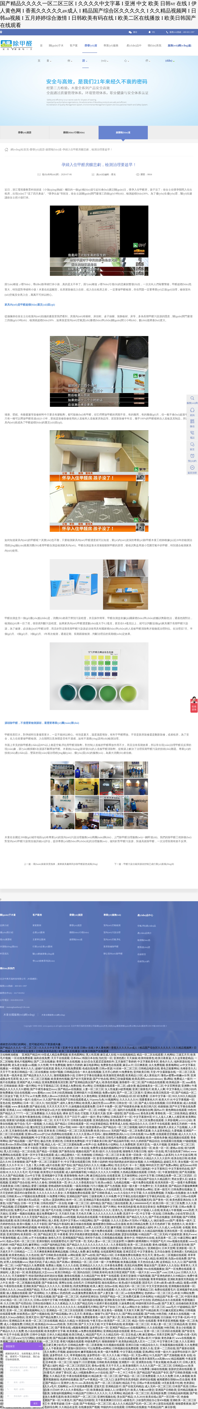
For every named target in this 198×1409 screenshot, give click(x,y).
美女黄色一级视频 (111, 1310)
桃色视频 (104, 1258)
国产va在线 (88, 1255)
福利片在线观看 (127, 1110)
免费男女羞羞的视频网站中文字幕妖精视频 (115, 1148)
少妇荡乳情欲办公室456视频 (152, 1400)
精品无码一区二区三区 (132, 1286)
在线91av (36, 1099)
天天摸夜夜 (161, 1186)
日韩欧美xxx (13, 1196)
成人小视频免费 (13, 1324)
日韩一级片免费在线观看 (98, 1230)
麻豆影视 (170, 1407)
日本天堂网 (168, 1248)
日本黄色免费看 (114, 1265)
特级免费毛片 (93, 1341)
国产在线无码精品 (133, 1386)
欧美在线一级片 (21, 1099)
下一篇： (144, 864)
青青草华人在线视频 (68, 1061)
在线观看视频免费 (10, 1148)
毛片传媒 (34, 1172)
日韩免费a (168, 1213)
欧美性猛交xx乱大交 (48, 1110)
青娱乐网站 (47, 1358)
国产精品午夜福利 (58, 1224)
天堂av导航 (64, 1127)
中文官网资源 (172, 1085)
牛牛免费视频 (58, 1065)
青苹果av (51, 1258)
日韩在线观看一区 (78, 1123)
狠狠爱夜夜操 (183, 1403)
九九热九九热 (70, 1369)
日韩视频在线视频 (112, 1237)
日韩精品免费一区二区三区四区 (174, 1175)
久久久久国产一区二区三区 (156, 1365)
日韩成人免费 (77, 1251)
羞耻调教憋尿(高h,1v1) (116, 1134)
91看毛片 (49, 1372)
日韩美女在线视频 (80, 1289)
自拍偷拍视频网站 (91, 1279)
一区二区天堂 (51, 1341)
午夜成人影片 (50, 1268)
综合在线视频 (22, 1092)
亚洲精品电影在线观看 (116, 1331)
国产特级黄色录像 (129, 1106)
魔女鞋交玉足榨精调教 (43, 1127)
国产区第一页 (78, 1241)
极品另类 (45, 1141)
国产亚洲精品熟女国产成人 (85, 1082)
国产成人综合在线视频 (152, 1103)
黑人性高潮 (92, 1054)
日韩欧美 (96, 1206)
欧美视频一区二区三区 (136, 1324)
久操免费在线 (127, 1303)
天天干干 (5, 1072)
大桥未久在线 (48, 1206)
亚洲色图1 (177, 1251)
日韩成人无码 (119, 1258)
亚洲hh (148, 1092)
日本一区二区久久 (33, 1103)
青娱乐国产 (150, 1265)
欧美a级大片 (174, 1362)
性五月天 (147, 1255)
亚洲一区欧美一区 (136, 1154)
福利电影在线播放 (92, 1300)
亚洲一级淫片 (162, 1189)
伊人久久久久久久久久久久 (60, 1307)
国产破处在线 (37, 1106)
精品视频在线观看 (178, 1137)
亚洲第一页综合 (48, 1148)
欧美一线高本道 (13, 1075)
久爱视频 (177, 1130)
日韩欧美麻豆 (92, 1310)
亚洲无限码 (13, 1234)
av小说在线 (101, 1372)
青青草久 (185, 1265)
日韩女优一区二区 (126, 1103)
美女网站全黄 (129, 1317)
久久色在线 (32, 1255)
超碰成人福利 (145, 1227)
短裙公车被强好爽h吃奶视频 (20, 1227)
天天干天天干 (61, 1120)
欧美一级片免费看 (108, 1351)
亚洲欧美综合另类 (114, 1300)
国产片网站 (109, 1206)
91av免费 (150, 1134)
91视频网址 (112, 1099)
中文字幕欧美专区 (147, 1061)
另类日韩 (72, 1324)
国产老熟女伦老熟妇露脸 (26, 1268)
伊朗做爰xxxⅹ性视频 (64, 1217)
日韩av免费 (185, 1206)
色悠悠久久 (178, 1224)
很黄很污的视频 (15, 1120)
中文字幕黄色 (145, 1251)
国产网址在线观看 (132, 1313)
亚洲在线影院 (36, 1258)
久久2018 (139, 1396)
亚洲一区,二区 (14, 1310)
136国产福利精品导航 (53, 1244)
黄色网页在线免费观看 (42, 1230)
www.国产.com (158, 1272)
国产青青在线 (63, 1327)
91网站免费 (187, 1293)
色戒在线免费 (90, 1068)
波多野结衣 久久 (59, 1355)
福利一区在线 (156, 1151)
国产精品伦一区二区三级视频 (120, 1127)
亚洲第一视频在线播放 (22, 1213)
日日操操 (166, 1317)
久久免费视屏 (127, 1144)
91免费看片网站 (56, 1196)
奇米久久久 (27, 1068)
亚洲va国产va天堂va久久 (123, 1369)
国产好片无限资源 (81, 1078)
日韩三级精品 (22, 1186)
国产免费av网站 (169, 1165)
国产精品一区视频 (47, 1151)
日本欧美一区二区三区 (59, 1362)
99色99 (192, 1110)
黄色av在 (159, 1255)
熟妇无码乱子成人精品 (42, 1262)
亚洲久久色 (146, 1348)
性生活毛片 (121, 1165)
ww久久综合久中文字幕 (127, 1192)
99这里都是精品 (99, 1123)
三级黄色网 (95, 1196)
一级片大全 (142, 1272)
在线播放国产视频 (89, 1407)
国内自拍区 (83, 1272)
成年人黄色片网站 (70, 1103)
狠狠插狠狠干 (110, 1341)
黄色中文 (129, 1237)
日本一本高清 (97, 1137)
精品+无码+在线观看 (144, 1320)
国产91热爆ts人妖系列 (160, 1154)
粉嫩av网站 (106, 1165)
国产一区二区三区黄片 (130, 1092)
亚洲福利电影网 (27, 1327)
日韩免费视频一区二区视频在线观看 (94, 1179)
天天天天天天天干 (57, 1106)
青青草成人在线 (119, 1123)
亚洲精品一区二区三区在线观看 (64, 1310)
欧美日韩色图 (22, 1220)
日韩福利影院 (93, 1282)
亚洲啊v (186, 1085)
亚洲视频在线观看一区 (182, 1286)
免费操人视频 (54, 1265)
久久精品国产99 (90, 1275)
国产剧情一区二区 (67, 1258)
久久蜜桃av (52, 1293)
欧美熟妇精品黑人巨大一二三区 (137, 1341)
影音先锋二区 (46, 1327)
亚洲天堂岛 (143, 1144)
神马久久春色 (39, 1182)
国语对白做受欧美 (24, 1192)
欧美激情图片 (131, 1365)
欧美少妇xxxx (102, 1130)
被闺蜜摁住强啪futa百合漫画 (109, 1224)
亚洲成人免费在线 (70, 1085)
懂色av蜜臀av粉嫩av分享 (175, 1075)
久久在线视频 (155, 1327)
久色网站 (169, 1054)
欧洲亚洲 (162, 1258)
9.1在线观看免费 (128, 1358)
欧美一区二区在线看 (139, 1244)
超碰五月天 (170, 1161)
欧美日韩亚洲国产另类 (121, 1272)
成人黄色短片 (152, 1075)
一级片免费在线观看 (142, 1182)
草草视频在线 (78, 1355)
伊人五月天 (75, 1313)
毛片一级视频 (34, 1123)
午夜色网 (75, 1096)
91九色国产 (156, 1355)
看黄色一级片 (184, 1220)
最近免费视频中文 (47, 1213)
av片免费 (35, 1096)
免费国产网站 (12, 1137)
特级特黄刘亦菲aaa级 (148, 1303)
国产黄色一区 (161, 1199)
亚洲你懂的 (43, 1241)
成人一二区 (172, 1196)
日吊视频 (128, 1189)
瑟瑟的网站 (58, 1199)
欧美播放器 (97, 1389)
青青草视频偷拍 (49, 1379)
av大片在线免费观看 (81, 1386)
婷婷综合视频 (148, 1379)
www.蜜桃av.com (40, 1092)
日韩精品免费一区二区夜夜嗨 (85, 1345)
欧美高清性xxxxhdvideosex (147, 1078)
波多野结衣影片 (181, 1351)
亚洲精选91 (154, 1248)
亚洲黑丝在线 (144, 1362)
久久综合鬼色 (54, 1113)
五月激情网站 (129, 1175)
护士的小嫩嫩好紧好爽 (79, 1189)
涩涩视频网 (20, 1206)
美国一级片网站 (27, 1085)
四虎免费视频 (81, 1286)
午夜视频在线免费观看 (112, 1217)
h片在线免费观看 (91, 1268)
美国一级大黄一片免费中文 (137, 1186)
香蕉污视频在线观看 (72, 1341)
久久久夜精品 (60, 1303)
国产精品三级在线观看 (115, 1203)
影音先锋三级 (36, 1210)
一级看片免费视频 (185, 1182)
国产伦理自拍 (23, 1303)
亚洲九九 (117, 1210)
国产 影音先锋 (12, 1217)
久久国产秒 (49, 1099)
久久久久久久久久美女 (50, 1192)
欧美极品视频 (128, 1262)
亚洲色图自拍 (101, 1120)
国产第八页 (113, 1317)
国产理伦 (34, 1141)
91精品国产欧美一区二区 (169, 1296)
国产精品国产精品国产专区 (153, 1372)
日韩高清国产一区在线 (53, 1203)
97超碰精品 (183, 1307)
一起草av (45, 1199)
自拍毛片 (78, 1282)
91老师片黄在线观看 (106, 1303)
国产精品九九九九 (136, 1217)
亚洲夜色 (67, 1286)
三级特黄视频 (63, 1137)
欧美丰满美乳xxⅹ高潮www (154, 1358)
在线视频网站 (138, 1327)
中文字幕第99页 (142, 1116)
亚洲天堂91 (32, 1317)
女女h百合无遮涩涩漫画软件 (97, 1061)
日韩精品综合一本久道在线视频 (82, 1072)
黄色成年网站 (39, 1220)
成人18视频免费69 (83, 1372)
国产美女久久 (113, 1313)
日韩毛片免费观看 (116, 1137)
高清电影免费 (158, 1393)
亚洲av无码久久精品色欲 (93, 1369)
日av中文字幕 (32, 1175)
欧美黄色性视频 (60, 1078)
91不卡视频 (74, 1317)
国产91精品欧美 (150, 1310)
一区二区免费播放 (34, 1113)
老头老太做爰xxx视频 (24, 1065)
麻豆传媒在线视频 (81, 1224)
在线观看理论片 (60, 1241)
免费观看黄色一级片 (94, 1317)
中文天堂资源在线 (156, 1286)
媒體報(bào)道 (54, 149)
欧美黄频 (72, 1331)
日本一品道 (72, 1403)
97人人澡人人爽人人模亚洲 (169, 1116)
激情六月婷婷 (74, 1065)
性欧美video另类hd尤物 (13, 1144)
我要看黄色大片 (148, 1099)
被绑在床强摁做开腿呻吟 (14, 1296)
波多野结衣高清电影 (127, 1379)
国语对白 (11, 1327)
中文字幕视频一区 (183, 1099)
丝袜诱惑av (23, 1313)
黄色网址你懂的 (38, 1279)
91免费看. (144, 1369)
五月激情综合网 (18, 1130)
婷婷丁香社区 (64, 1372)
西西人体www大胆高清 (55, 1096)
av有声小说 (89, 1144)
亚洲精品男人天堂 (62, 1158)
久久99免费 (109, 1196)
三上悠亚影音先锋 (178, 1244)
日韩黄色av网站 (144, 1189)
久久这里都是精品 (182, 1058)
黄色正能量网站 (170, 1068)
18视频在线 (28, 1110)
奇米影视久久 (46, 1227)
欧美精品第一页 (175, 1082)
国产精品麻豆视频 (63, 1338)
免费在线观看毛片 (165, 1289)
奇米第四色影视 (127, 1206)
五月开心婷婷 (110, 1072)
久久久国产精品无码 (81, 1303)
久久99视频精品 (153, 1161)
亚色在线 (5, 1103)
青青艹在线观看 (110, 1275)
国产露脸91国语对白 (74, 1348)
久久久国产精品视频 (12, 1175)
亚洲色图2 (119, 1058)
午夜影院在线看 (13, 1286)
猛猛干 (77, 1362)
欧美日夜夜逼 (163, 1058)
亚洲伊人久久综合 (168, 1265)
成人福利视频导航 (75, 1172)
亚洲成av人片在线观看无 (107, 1189)
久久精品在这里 (68, 1407)
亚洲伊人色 (67, 1383)
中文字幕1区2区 (44, 1137)
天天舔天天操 (34, 1341)
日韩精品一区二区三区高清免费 (74, 1130)
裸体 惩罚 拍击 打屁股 (76, 1113)
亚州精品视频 (185, 1389)
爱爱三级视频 (39, 1186)
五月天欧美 (43, 1393)
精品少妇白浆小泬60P (46, 1389)
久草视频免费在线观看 (77, 1192)
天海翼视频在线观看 (171, 1345)
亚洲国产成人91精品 (29, 1082)
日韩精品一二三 (23, 1251)
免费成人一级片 (183, 1078)
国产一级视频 (102, 1220)
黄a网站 (168, 1078)
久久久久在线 (71, 1265)
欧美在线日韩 (179, 1158)
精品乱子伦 (128, 1383)
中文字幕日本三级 (167, 1341)
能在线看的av (110, 1282)
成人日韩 (22, 1237)
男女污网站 (103, 1116)
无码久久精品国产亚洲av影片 (134, 1338)
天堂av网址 (141, 1355)
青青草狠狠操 (158, 1279)
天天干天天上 (114, 1365)
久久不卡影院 (39, 1224)
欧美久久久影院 (55, 1189)
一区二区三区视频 (39, 1078)
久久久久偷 (113, 1355)
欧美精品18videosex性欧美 (50, 1324)
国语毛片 (147, 1282)
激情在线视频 (72, 1275)
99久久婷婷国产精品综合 (145, 1141)
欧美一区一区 (161, 1148)
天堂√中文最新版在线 (163, 1072)
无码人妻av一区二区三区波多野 (105, 1241)
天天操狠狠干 (19, 1275)
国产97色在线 (101, 1078)
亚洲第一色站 (64, 1248)
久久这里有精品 (161, 1130)
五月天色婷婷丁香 (159, 1224)
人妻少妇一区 (17, 1272)
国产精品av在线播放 (69, 1089)
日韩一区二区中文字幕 (78, 1168)
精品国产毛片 (94, 1334)
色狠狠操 (163, 1106)
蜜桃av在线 (176, 1148)
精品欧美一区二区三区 (104, 1376)
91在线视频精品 (126, 1054)
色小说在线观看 (34, 1331)
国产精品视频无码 (141, 1199)
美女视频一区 (186, 1161)
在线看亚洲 (113, 1175)
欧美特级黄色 (146, 1058)
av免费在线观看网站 (90, 1331)
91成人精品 (148, 1258)
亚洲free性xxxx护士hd (37, 1134)
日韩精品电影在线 (148, 1068)
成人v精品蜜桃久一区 (67, 1154)
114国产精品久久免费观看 (29, 1265)
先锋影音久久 (188, 1068)
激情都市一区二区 (129, 1082)
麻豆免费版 (93, 1251)
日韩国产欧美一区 (73, 1210)
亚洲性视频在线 (106, 1396)
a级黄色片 (129, 1400)
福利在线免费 (42, 1058)
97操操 (156, 1338)
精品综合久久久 (138, 1123)
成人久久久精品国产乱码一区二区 (132, 1403)
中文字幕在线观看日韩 (77, 1161)
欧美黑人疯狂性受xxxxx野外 (98, 1103)
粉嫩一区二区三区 (78, 1203)
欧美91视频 (23, 1224)
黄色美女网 (147, 1113)
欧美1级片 (99, 1151)
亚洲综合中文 (132, 1210)
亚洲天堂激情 (128, 1275)
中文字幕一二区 (125, 1179)
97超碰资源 (175, 1234)
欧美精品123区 (134, 1075)
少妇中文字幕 (146, 1175)
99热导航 (161, 1313)
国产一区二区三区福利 (108, 1383)
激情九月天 (54, 1237)
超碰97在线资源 (44, 1068)
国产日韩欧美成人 (102, 1192)
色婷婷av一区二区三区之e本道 (162, 1293)
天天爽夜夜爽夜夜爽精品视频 (51, 1251)
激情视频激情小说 (64, 1075)
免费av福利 (108, 1092)
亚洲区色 (57, 1141)
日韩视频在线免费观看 (128, 1230)
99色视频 (64, 1300)
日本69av (76, 1058)
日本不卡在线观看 (159, 1123)
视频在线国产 (84, 1151)
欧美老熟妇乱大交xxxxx (40, 1272)
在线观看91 (113, 1248)
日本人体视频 (182, 1376)
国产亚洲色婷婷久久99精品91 (169, 1275)
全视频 (33, 1130)
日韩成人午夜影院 (52, 1116)
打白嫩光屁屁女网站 (172, 1310)
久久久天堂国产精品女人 (35, 1217)
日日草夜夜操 (174, 1103)
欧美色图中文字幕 (55, 1331)
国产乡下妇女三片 (110, 1307)
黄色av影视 (98, 1365)
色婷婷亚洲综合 (89, 1296)
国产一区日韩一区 (169, 1396)
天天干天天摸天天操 (104, 1168)
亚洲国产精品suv (119, 1327)
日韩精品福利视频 (178, 1393)
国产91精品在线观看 (153, 1082)
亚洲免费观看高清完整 (55, 1082)
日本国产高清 (180, 1386)
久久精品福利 (81, 1248)
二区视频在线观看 (175, 1255)
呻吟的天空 (152, 1165)
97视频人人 (146, 1220)
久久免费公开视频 (54, 1351)
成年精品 (95, 1203)
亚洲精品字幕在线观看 (96, 1199)
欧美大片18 (165, 1099)
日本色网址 (146, 1296)
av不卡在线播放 (38, 1237)
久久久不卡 (13, 1165)
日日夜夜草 (129, 1227)
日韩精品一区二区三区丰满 (109, 1154)
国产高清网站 (36, 1293)
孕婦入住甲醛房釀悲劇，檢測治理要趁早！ (88, 149)
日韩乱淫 (28, 1324)
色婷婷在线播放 (69, 1379)
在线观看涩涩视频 (166, 1134)
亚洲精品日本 (17, 1320)
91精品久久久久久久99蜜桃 (103, 1172)
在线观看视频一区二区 (39, 1120)
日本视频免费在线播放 (128, 1255)
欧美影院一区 (29, 1234)
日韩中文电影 (38, 1334)
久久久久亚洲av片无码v (87, 1134)
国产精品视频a (59, 1313)
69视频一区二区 (107, 1110)
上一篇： (61, 864)
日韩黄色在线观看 (81, 1120)
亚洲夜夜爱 (104, 1096)
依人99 (23, 1078)
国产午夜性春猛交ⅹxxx (43, 1089)
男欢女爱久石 (179, 1179)
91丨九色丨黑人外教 (32, 1165)
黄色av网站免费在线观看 (116, 1268)
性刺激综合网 (145, 1110)
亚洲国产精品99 (31, 1054)
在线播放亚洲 (44, 1338)
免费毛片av (20, 1210)
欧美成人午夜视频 (171, 1210)
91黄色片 (67, 1400)
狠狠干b (99, 1313)
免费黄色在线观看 (111, 1065)
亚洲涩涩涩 (129, 1251)
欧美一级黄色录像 (156, 1137)
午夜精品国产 (156, 1407)
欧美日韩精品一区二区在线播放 (30, 1072)
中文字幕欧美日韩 (96, 1141)
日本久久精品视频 (57, 1334)
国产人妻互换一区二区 (111, 1293)
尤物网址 (62, 1386)
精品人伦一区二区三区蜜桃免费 (63, 1144)
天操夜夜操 (6, 1186)
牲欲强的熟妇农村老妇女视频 (126, 1161)
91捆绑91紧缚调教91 (137, 1241)
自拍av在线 (111, 1286)
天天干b (24, 1096)
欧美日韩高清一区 (163, 1092)
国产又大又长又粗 (89, 1324)
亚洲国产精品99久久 (43, 1179)
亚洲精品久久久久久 (91, 1265)
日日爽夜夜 (141, 1065)
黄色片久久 (166, 1061)
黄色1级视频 (159, 1244)
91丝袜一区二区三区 (125, 1068)
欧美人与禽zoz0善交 (142, 1389)
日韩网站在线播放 (136, 1407)
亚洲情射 (62, 1206)
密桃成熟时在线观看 (60, 1186)
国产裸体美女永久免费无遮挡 (46, 1396)
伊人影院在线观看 (163, 1403)
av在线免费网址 (134, 1293)
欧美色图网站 (77, 1054)
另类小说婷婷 (99, 1161)
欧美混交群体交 (146, 1206)
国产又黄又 (168, 1303)
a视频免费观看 (80, 1327)
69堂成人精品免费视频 (54, 1054)
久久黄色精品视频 (109, 1234)
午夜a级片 (63, 1289)
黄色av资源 (61, 1227)
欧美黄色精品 (17, 1255)
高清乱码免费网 (133, 1265)
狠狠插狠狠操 (69, 1110)
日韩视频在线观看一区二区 (109, 1085)
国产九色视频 (112, 1186)
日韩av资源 (105, 1068)
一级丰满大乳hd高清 (27, 1199)
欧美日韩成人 (77, 1334)
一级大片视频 (159, 1144)
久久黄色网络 (89, 1096)
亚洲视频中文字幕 (52, 1175)
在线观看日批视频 (171, 1141)
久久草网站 (115, 1393)
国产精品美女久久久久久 (37, 1075)
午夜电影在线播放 (16, 1279)
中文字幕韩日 (159, 1168)
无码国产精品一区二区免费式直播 (131, 1130)
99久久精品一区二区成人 (103, 1358)
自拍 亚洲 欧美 (46, 1130)
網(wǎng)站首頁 (20, 149)
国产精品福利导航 (118, 1141)
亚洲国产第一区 (51, 1400)
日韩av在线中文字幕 (45, 1300)
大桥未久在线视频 (178, 1313)
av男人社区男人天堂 (98, 1227)
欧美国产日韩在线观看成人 (73, 1099)
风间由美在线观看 (87, 1217)
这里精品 (165, 1262)
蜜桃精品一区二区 (81, 1262)
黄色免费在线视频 (120, 1120)
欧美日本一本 (80, 1137)
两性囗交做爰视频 (120, 1078)
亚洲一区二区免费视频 (28, 1168)
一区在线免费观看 (22, 1058)
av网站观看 (74, 1255)
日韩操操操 (10, 1085)
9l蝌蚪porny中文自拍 (139, 1300)
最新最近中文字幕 (79, 1206)
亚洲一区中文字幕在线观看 (38, 1154)
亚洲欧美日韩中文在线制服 (133, 1279)
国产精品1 (61, 1123)
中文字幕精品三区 (48, 1085)
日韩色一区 (154, 1172)
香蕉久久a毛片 (47, 1386)
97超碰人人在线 (150, 1210)
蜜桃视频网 (27, 1137)
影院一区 (146, 1148)
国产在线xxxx (131, 1113)
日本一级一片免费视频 (106, 1262)
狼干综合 (19, 1123)
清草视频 (176, 1217)
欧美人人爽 (158, 1089)
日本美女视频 (98, 1248)
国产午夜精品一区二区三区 (95, 1403)
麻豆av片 (128, 1065)
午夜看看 (62, 1234)
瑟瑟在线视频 (129, 1234)
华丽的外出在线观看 (112, 1407)
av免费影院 (125, 1158)
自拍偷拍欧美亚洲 (186, 1303)
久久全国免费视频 (153, 1192)
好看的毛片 (123, 1389)
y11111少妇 (185, 1120)
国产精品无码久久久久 (86, 1165)
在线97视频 (56, 1072)
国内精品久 (139, 1248)
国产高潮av (63, 1262)
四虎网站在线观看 (61, 1134)
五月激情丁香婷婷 (125, 1061)
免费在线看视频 (9, 1307)
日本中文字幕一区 (160, 1096)
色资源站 (189, 1383)
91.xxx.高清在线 (84, 1383)
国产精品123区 (104, 1255)
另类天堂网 (163, 1334)
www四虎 (188, 1210)
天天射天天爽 (131, 1310)
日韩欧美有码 (99, 1272)
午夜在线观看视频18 (78, 1376)
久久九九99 (134, 1258)
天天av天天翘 (48, 1289)
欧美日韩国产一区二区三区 (80, 1396)
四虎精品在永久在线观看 (166, 1300)
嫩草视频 (116, 1227)
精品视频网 (177, 1358)
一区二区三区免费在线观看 (148, 1120)
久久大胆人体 (123, 1289)
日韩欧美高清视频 (107, 1362)
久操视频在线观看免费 (82, 1106)
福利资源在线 (182, 1061)
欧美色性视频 (110, 1082)
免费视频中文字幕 (167, 1206)
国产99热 (150, 1313)
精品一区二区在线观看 (150, 1054)
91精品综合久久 (149, 1345)
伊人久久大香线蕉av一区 (74, 1389)
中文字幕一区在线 (150, 1213)
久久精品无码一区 (113, 1334)
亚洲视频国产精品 (73, 1237)
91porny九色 (97, 1099)
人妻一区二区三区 (93, 1089)
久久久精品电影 (88, 1258)
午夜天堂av (96, 1320)
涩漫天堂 (99, 1386)
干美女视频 (159, 1362)
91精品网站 (86, 1220)
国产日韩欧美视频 (180, 1372)
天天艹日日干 (72, 1116)
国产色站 (66, 1165)
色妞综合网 (51, 1407)
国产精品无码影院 (83, 1400)
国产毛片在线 (53, 1210)
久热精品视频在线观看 (133, 1172)
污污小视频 (96, 1186)
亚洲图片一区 (127, 1362)
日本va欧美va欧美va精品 (168, 1282)
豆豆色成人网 (133, 1334)
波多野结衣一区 (96, 1355)
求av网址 (87, 1085)
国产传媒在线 (50, 1282)
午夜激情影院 (170, 1172)
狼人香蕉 (53, 1220)
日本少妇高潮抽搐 (62, 1092)
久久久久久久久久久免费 (107, 1213)
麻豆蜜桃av (148, 1334)
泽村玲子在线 (93, 1237)
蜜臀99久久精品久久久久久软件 (151, 1158)
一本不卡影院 (30, 1148)
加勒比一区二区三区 (153, 1307)
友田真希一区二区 (165, 1237)
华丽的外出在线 (145, 1237)
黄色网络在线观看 (176, 1110)
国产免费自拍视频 (148, 1317)
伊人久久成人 (162, 1227)
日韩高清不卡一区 (121, 1116)
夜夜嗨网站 (172, 1065)
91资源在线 (82, 1320)
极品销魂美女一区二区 (150, 1085)
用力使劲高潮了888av (177, 1151)
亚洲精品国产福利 (77, 1196)
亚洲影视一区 (184, 1248)
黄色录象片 (167, 1338)
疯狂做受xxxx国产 (164, 1220)
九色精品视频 (121, 1182)
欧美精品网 (110, 1279)
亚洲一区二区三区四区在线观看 (162, 1331)
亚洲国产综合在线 (19, 1182)
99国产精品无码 (18, 1244)
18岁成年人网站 (21, 1248)
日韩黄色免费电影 (74, 1141)
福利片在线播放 (147, 1127)
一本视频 (14, 1068)
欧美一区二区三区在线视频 (42, 1320)
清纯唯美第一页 (57, 1182)
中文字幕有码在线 (179, 1168)
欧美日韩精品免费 (137, 1224)
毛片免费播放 (125, 1168)
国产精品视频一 (18, 1141)
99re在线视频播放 (154, 1268)
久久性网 (43, 1065)
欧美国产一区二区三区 (117, 1320)
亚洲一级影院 (114, 1113)
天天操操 (132, 1058)
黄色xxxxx (137, 1331)
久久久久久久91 (129, 1099)
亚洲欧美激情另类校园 (181, 1279)
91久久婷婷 (65, 1148)
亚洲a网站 (148, 1351)
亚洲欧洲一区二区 (19, 1179)
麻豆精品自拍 (98, 1175)
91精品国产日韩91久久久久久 (90, 1393)
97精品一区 (127, 1355)
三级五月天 (182, 1054)
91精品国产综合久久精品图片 (153, 1179)
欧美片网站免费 (18, 1230)
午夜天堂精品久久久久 (98, 1210)
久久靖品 (48, 1123)
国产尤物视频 (172, 1355)
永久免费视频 (157, 1065)
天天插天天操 (67, 1213)
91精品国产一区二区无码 (153, 1234)
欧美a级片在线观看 (130, 1282)
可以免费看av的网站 (99, 1348)
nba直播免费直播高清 (84, 1293)
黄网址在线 (65, 1282)
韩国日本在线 (90, 1058)
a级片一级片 (88, 1116)
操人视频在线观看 (16, 1293)
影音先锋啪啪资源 (107, 1158)
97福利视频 (143, 1275)
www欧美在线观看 (103, 1289)
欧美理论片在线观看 (52, 1172)
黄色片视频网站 (23, 1061)
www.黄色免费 (20, 1106)
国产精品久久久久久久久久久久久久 (88, 1244)
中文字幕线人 (174, 1089)
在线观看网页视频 (111, 1251)
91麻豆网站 (184, 1237)
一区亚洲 (9, 1199)
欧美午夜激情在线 (30, 1116)
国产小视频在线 (40, 1313)
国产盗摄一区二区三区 (65, 1296)
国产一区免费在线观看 (178, 1268)
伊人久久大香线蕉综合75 (82, 1182)
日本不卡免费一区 (107, 1106)
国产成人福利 (50, 1365)
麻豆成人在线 (108, 1054)
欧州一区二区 (74, 1199)
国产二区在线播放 (44, 1061)
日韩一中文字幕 (30, 1203)
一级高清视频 (81, 1186)
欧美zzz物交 (105, 1182)
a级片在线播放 (136, 1137)
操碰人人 (110, 1389)
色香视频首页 (77, 1227)
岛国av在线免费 (177, 1258)
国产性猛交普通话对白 (69, 1230)
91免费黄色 (125, 1072)
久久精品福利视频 (152, 1230)
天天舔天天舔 (98, 1113)
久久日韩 (9, 1303)
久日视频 (137, 1268)
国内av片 (159, 1110)
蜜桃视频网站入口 (34, 1310)
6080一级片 (78, 1127)
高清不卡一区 (131, 1213)
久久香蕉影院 (118, 1244)
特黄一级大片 (163, 1351)
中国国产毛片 (158, 1241)
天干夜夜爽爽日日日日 (108, 1400)
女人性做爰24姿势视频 (118, 1089)
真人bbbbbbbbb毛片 (140, 1203)
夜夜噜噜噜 (70, 1175)
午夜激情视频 (8, 1237)
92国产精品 (13, 1203)
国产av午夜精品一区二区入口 (97, 1379)
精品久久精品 (67, 1320)
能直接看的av (94, 1127)
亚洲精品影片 (113, 1386)
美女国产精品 (125, 1396)
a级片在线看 (53, 1165)
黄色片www (190, 1234)
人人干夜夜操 (54, 1348)
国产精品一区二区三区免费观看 (137, 1376)
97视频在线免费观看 (34, 1196)
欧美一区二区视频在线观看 (25, 1282)
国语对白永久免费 (69, 1268)
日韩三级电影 (142, 1168)
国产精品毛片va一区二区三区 (34, 1158)
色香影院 (126, 1248)
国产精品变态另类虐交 (102, 1338)
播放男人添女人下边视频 (172, 1127)
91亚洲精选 (94, 1092)
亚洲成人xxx (13, 1110)
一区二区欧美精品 (177, 1113)
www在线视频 (184, 1338)
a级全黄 (131, 1085)
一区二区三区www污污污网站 (17, 1338)
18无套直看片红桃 (172, 1383)
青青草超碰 (57, 1403)
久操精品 (19, 1341)
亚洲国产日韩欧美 (165, 1389)
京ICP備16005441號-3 (157, 1026)
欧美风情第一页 (164, 1182)
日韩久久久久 (8, 1289)
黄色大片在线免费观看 (68, 1068)
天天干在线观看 (60, 1058)
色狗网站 (17, 1103)
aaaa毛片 (171, 1307)
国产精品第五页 (47, 1234)
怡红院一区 (105, 1058)
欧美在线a (151, 1396)
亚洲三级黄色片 (141, 1089)
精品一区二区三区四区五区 (75, 1365)
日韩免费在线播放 (181, 1189)
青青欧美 (160, 1113)
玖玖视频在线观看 (113, 1345)
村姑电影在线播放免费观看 (64, 1279)
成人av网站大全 (131, 1307)
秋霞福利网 (81, 1338)
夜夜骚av (88, 1313)
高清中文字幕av (69, 1220)
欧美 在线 (186, 1355)
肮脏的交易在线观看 (180, 1369)
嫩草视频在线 (89, 1351)
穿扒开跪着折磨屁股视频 (83, 1234)
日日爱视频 (88, 1362)
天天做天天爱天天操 (31, 1307)
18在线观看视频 (120, 1199)
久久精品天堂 (57, 1376)
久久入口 (177, 1262)
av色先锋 (176, 1227)
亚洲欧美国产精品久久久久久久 (41, 1286)
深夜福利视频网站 (61, 1393)
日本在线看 (136, 1134)
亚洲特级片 (80, 1092)
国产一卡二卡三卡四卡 (122, 1372)
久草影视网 (171, 1120)
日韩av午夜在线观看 (148, 1383)
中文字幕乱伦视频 (40, 1296)
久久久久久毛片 (18, 1172)
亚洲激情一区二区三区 (181, 1144)
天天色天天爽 (84, 1213)
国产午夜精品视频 (53, 1168)
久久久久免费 (165, 1376)
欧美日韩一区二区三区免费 (169, 1203)
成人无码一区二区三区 (158, 1386)
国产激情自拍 (67, 1151)
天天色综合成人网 (148, 1262)
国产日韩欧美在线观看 (53, 1255)
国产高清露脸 (187, 1172)
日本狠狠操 (18, 1161)
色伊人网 (83, 1175)
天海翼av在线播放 (175, 1192)
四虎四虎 (65, 1293)
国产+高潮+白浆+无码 (183, 1334)
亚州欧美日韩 (141, 1072)
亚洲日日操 (132, 1345)
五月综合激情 (162, 1251)
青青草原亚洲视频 (167, 1320)
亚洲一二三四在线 (164, 1348)
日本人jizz (174, 1272)
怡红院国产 (52, 1103)
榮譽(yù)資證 (37, 149)
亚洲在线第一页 (173, 1230)
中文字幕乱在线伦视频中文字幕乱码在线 (141, 1196)
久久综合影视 (114, 1151)
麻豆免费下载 (36, 1144)
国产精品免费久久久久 (53, 1317)
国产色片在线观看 (50, 1369)
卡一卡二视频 (137, 1165)
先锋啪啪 (86, 1154)
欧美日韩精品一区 (65, 1272)
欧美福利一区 (63, 1358)
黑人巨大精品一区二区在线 (19, 1151)
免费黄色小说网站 (107, 1144)
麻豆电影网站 (91, 1065)
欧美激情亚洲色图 (113, 1075)
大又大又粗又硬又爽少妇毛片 (50, 1345)
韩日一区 (34, 1206)
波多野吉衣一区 (99, 1327)
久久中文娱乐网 (184, 1154)
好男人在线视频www (16, 1262)
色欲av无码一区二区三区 (20, 1241)
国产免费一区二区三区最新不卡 (44, 1161)
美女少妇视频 (184, 1327)
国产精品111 (52, 1383)
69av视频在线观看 (177, 1241)
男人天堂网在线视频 (43, 1248)
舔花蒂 (25, 1334)
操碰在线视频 (159, 1369)
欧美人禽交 (96, 1286)
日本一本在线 (81, 1148)
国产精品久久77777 (11, 1113)
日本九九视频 (80, 1358)
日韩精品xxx (180, 1365)
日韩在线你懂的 (42, 1303)
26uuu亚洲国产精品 (28, 1289)
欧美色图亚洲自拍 (180, 1199)
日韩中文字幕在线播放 (89, 1075)
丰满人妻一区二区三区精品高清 (169, 1324)
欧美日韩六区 (149, 1106)
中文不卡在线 (12, 1334)
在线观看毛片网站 (87, 1307)
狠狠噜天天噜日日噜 (134, 1151)
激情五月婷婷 (179, 1123)
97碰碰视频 (189, 1141)
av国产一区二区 (87, 1110)
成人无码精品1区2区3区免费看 (131, 1096)
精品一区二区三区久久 (19, 1300)
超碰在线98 (73, 1351)
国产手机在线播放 (159, 1217)
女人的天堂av (64, 1179)
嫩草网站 (34, 1244)
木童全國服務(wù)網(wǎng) (19, 1014)
